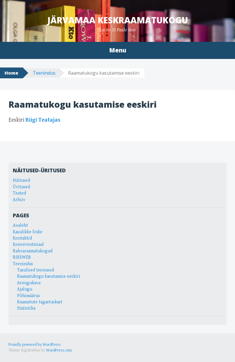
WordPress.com (59, 350)
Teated (19, 193)
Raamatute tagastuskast (39, 302)
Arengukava (28, 283)
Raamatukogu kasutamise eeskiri (48, 276)
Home (11, 73)
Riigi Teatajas (42, 120)
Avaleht (20, 225)
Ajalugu (24, 289)
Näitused (21, 180)
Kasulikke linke (27, 232)
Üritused (21, 187)
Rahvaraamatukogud (32, 251)
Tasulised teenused (35, 270)
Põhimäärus (28, 295)
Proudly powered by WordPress (35, 344)
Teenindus (44, 73)
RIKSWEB (22, 257)
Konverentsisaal (28, 244)
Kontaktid (22, 238)
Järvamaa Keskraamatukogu (117, 20)
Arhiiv (19, 200)
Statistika (26, 308)
